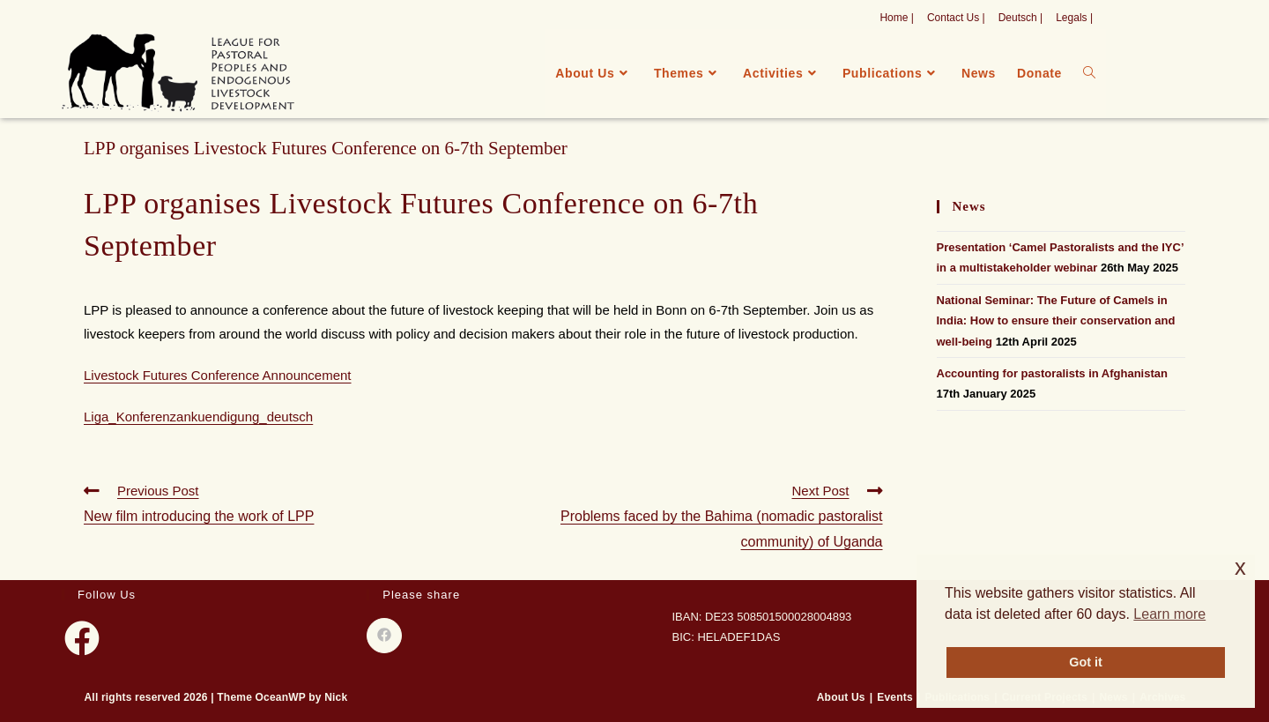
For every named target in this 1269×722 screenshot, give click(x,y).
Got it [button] (1085, 662)
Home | (896, 17)
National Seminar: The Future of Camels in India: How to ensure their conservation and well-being (1056, 321)
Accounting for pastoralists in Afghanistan (1052, 373)
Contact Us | (956, 17)
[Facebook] (82, 638)
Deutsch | (1020, 17)
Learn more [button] (1169, 614)
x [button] (1240, 567)
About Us (841, 697)
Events (895, 697)
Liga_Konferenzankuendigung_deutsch (198, 416)
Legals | (1074, 17)
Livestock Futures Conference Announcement (218, 375)
